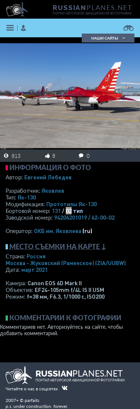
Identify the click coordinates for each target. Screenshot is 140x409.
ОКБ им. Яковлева (57, 230)
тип (78, 210)
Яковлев (52, 190)
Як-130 (27, 197)
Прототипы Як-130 (71, 204)
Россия (36, 256)
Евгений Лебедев (48, 177)
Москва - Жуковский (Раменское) (66, 262)
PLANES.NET (93, 7)
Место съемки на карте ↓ (57, 246)
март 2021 (34, 269)
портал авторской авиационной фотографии (92, 13)
